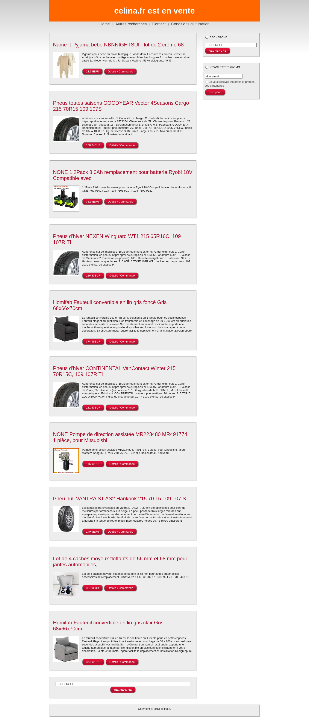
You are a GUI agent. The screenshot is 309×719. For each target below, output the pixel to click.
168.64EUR (93, 145)
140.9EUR (92, 531)
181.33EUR (93, 407)
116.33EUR (93, 275)
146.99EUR (93, 464)
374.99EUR (93, 341)
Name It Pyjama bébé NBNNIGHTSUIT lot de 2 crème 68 (118, 45)
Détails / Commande (120, 71)
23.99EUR (92, 71)
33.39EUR (92, 588)
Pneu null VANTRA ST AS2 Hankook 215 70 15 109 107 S (119, 498)
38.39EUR (92, 201)
